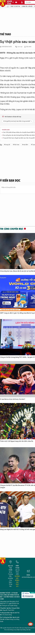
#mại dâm (25, 144)
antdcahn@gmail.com (28, 577)
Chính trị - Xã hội (27, 6)
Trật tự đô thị (15, 6)
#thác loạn (16, 144)
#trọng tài (7, 144)
